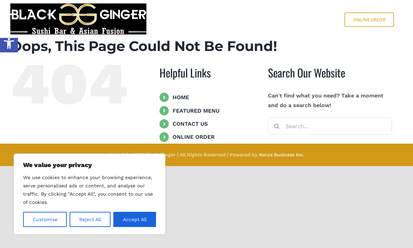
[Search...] (330, 126)
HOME (181, 97)
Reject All (90, 219)
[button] (9, 43)
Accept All (135, 219)
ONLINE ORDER (194, 137)
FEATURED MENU (196, 110)
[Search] (276, 126)
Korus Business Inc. (281, 154)
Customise (45, 219)
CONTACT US (190, 124)
